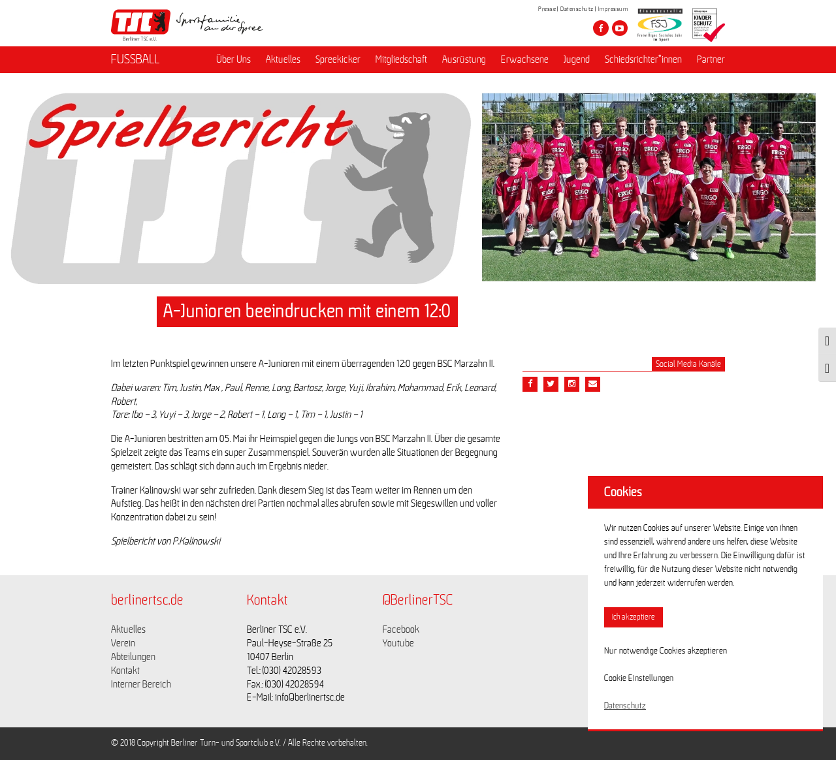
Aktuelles (283, 59)
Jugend (577, 59)
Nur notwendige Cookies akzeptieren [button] (665, 651)
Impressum (613, 9)
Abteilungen (133, 657)
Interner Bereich (141, 684)
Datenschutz (577, 9)
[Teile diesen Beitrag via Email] (571, 384)
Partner (711, 59)
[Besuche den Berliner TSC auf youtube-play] (620, 28)
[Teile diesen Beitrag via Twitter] (550, 384)
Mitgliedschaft (401, 59)
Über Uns (233, 59)
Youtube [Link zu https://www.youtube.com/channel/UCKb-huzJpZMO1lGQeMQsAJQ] (398, 643)
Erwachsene (525, 59)
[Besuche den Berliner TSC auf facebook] (601, 28)
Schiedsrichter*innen (643, 59)
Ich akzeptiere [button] (633, 617)
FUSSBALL (135, 59)
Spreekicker (338, 59)
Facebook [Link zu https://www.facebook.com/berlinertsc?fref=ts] (401, 629)
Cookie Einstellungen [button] (638, 678)
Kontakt (125, 670)
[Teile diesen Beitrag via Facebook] (530, 384)
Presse (547, 9)
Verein (123, 643)
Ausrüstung (464, 59)
